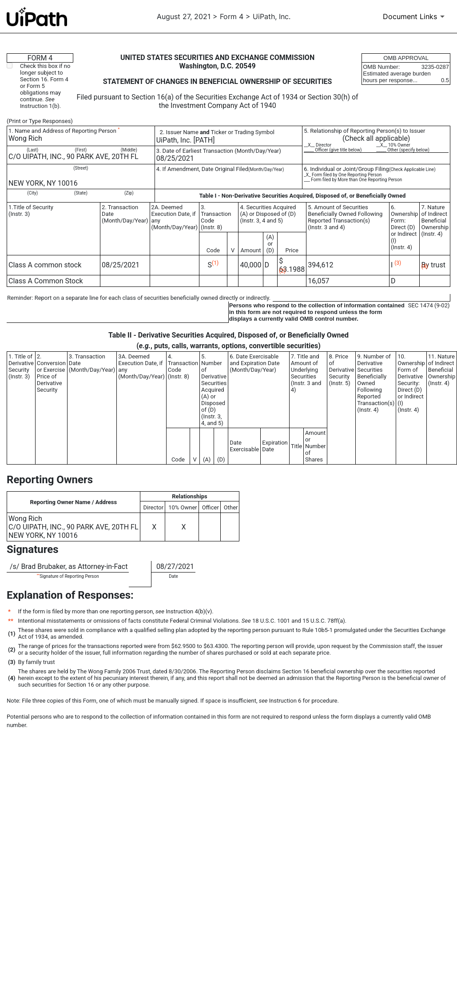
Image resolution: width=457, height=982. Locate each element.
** (38, 575)
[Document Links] (415, 16)
